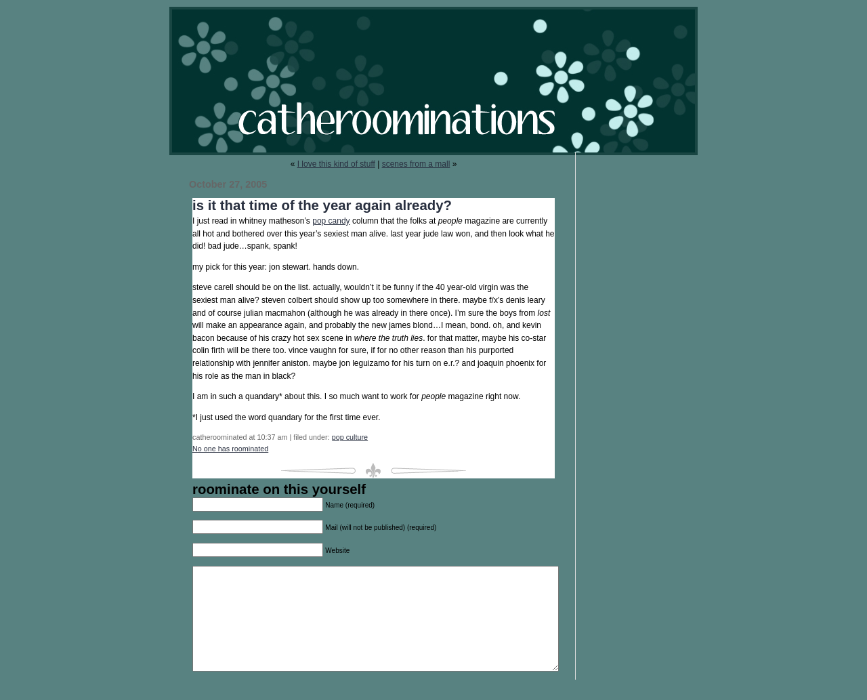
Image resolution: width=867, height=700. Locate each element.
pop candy (331, 221)
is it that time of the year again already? (322, 205)
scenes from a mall (416, 164)
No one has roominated (230, 449)
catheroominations (433, 80)
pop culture (350, 437)
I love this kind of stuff (336, 164)
